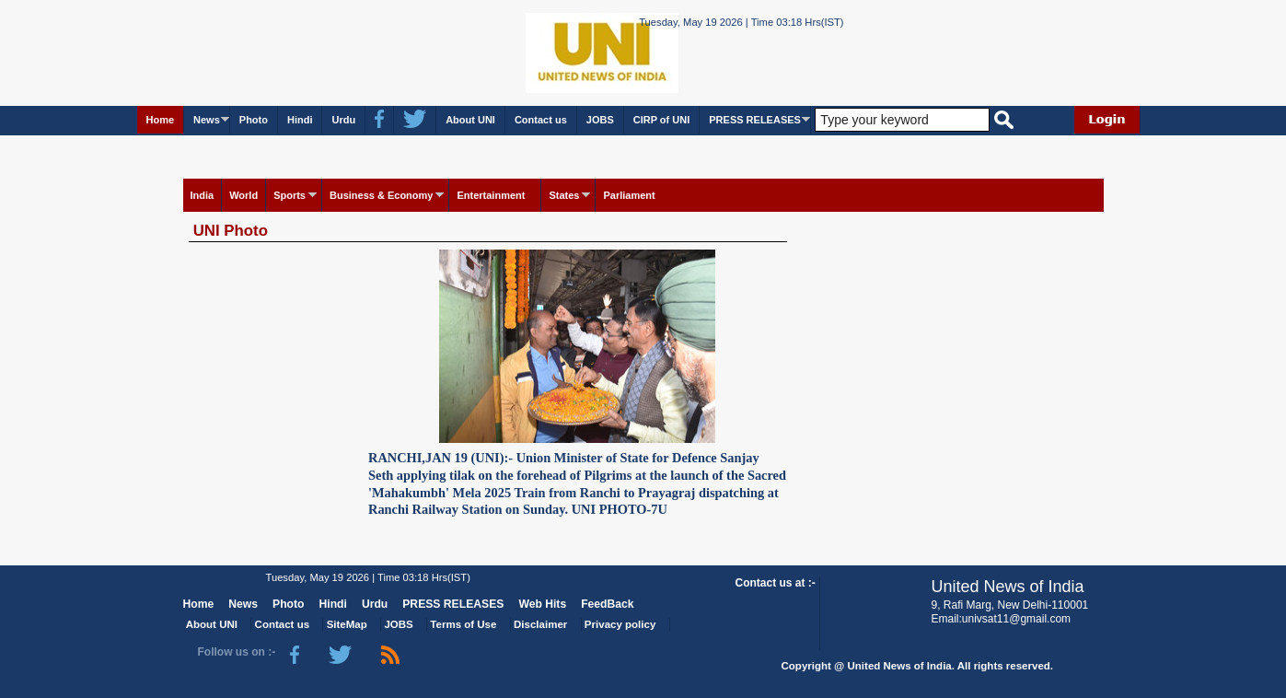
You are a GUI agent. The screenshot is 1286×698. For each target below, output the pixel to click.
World (243, 195)
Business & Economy (381, 195)
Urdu (343, 119)
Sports (289, 195)
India (202, 195)
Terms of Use (463, 624)
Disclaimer (540, 624)
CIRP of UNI (661, 119)
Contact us (541, 119)
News (206, 119)
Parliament (629, 195)
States (564, 195)
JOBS (600, 119)
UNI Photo (230, 230)
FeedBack (607, 604)
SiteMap (347, 624)
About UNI (470, 119)
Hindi (300, 119)
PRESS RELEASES (755, 119)
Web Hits (542, 604)
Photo (253, 119)
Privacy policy (620, 624)
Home (160, 119)
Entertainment (491, 195)
